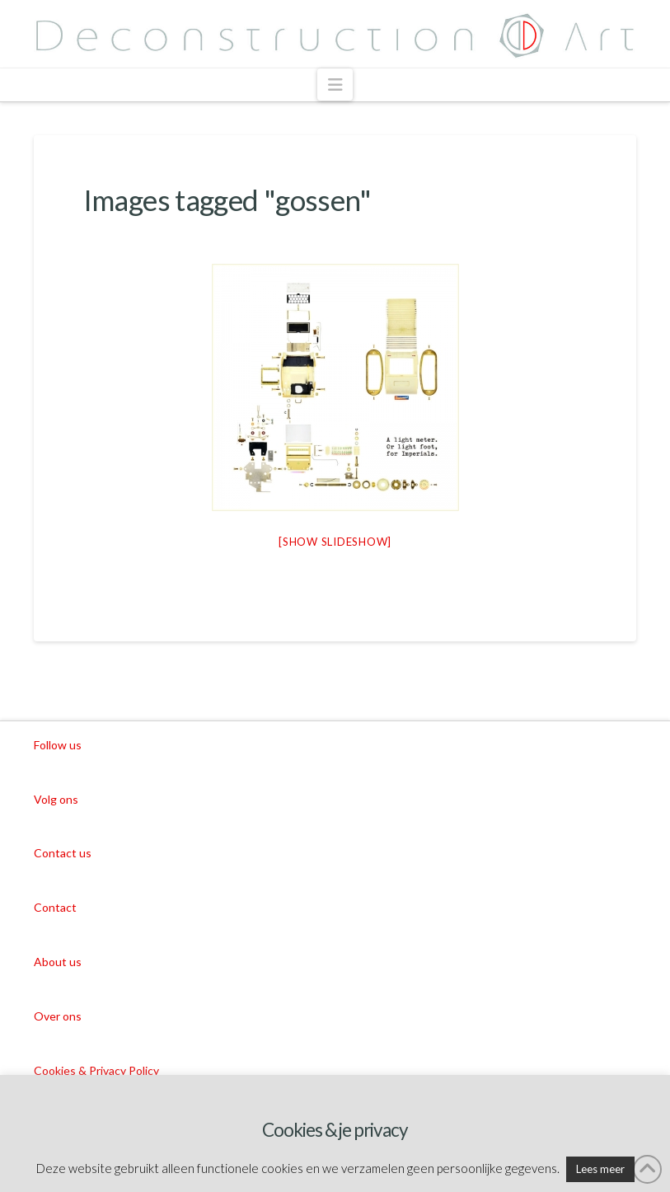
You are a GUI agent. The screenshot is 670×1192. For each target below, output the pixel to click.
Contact (55, 907)
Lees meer (600, 1169)
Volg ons (56, 799)
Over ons (58, 1016)
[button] (335, 84)
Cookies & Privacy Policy (96, 1070)
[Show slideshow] (335, 541)
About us (58, 962)
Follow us (58, 745)
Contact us (62, 853)
